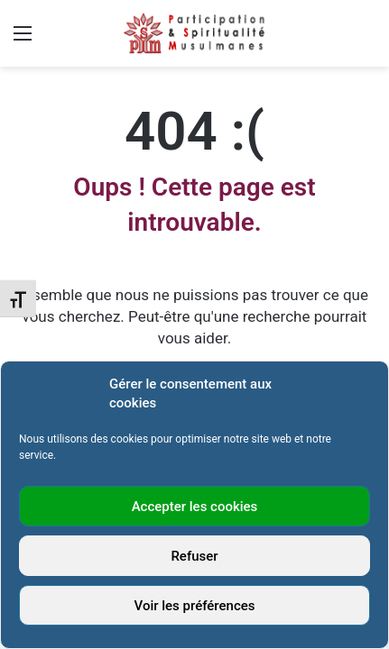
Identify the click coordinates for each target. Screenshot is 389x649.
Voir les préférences (194, 606)
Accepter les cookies (195, 506)
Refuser (194, 556)
